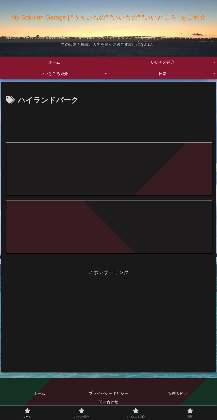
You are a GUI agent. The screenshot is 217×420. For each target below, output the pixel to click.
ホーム (39, 393)
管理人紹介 (178, 393)
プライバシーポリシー (108, 393)
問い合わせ (108, 401)
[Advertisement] (108, 122)
